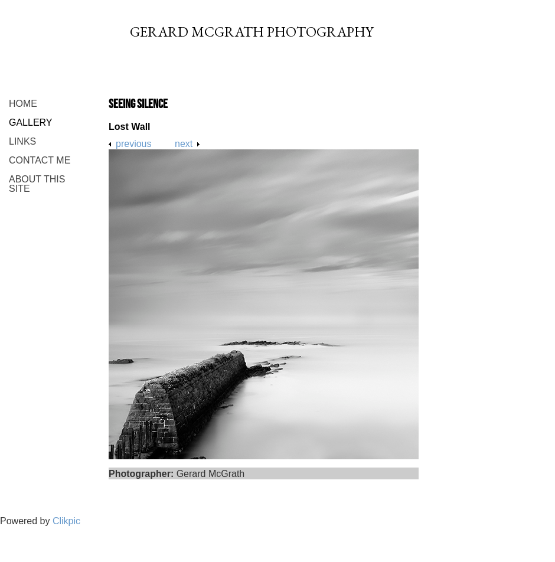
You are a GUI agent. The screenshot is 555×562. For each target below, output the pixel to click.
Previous (133, 144)
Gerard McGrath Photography (251, 31)
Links (22, 141)
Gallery (31, 122)
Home (23, 104)
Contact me (39, 160)
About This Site (37, 184)
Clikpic (66, 521)
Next (183, 144)
